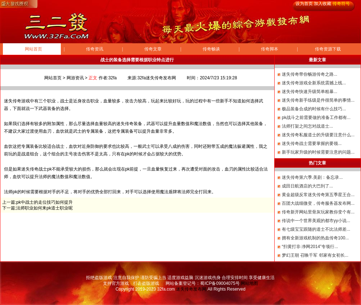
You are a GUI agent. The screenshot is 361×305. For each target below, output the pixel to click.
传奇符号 (341, 3)
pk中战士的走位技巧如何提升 (44, 202)
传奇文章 (153, 49)
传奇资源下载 (328, 49)
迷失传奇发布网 (191, 289)
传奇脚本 (269, 49)
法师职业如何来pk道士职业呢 (44, 208)
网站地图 (249, 283)
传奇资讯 (94, 49)
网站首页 (33, 49)
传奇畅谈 (211, 49)
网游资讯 (75, 77)
